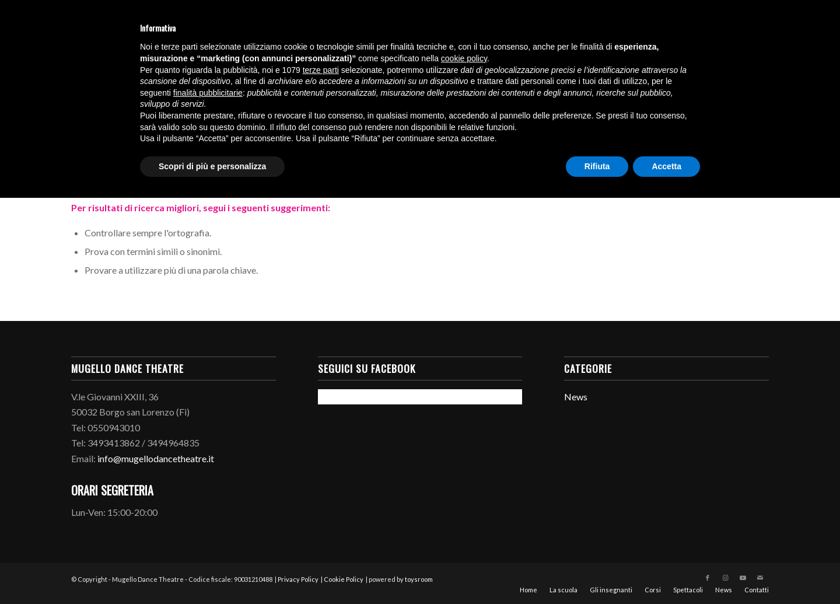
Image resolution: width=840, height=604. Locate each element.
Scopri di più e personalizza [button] (212, 166)
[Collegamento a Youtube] (742, 577)
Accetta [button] (666, 166)
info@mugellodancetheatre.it (155, 458)
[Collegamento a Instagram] (725, 577)
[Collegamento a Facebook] (707, 577)
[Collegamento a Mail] (760, 577)
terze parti (321, 70)
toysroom (419, 579)
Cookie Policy (343, 579)
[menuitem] (528, 590)
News (575, 396)
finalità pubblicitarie (208, 92)
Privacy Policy (298, 579)
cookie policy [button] (464, 58)
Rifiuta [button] (597, 166)
